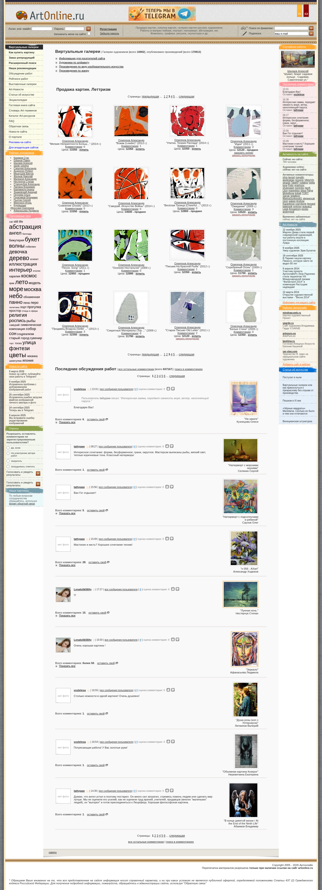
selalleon (295, 196)
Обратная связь (19, 126)
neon (285, 201)
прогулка (34, 307)
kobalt (298, 193)
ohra (285, 177)
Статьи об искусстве (21, 94)
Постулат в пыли (292, 377)
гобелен (30, 246)
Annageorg (295, 209)
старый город (19, 338)
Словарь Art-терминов (23, 110)
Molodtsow (288, 193)
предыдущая (150, 96)
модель (35, 283)
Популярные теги (20, 215)
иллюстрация (23, 264)
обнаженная (32, 297)
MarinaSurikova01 (292, 198)
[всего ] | (164, 369)
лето (21, 282)
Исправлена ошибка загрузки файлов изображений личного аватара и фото (25, 400)
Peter (291, 185)
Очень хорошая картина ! (89, 645)
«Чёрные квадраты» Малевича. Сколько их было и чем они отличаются (298, 411)
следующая (186, 96)
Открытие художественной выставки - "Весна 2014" (298, 296)
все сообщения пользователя (116, 389)
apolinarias (288, 180)
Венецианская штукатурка (297, 421)
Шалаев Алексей (298, 71)
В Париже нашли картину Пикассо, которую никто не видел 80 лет (298, 261)
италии (36, 270)
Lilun (285, 190)
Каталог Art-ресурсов (22, 115)
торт (11, 343)
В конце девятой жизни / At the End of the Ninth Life (241, 822)
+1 (88, 389)
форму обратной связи (22, 503)
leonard (311, 203)
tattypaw (298, 110)
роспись (17, 320)
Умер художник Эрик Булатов (299, 250)
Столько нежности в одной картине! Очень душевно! (106, 696)
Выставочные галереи (23, 84)
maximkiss (294, 190)
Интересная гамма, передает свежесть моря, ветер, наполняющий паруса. (299, 105)
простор (15, 310)
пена (26, 303)
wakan (292, 201)
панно (16, 302)
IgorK (307, 188)
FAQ (11, 121)
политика (14, 307)
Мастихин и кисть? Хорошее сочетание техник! (299, 145)
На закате (251, 418)
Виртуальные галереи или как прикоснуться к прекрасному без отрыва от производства (298, 389)
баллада (26, 233)
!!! (75, 595)
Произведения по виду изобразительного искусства (91, 66)
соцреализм (25, 334)
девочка (18, 251)
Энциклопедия (18, 99)
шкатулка (15, 360)
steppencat (309, 198)
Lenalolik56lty (83, 589)
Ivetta (312, 182)
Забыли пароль (109, 33)
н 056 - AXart (249, 568)
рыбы (31, 321)
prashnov (299, 185)
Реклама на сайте (20, 142)
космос (29, 275)
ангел (15, 233)
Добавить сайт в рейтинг (296, 364)
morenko (299, 188)
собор (31, 329)
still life (18, 221)
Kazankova (289, 203)
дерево (19, 258)
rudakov (303, 182)
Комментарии (73, 146)
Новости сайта (18, 131)
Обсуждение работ (20, 73)
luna (285, 185)
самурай (14, 324)
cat (11, 221)
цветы (17, 355)
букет (32, 239)
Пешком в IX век (292, 400)
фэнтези (19, 348)
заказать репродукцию (243, 155)
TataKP (295, 182)
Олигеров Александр (75, 141)
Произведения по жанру (74, 70)
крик (11, 283)
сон (12, 333)
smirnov (297, 206)
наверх (53, 852)
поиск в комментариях (189, 369)
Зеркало (252, 669)
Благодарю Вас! (291, 92)
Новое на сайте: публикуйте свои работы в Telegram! (25, 375)
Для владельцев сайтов (23, 147)
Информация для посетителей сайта (82, 58)
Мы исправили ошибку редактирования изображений (22, 421)
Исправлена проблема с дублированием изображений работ (22, 387)
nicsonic (299, 180)
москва (32, 289)
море (16, 289)
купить (84, 149)
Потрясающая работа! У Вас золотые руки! (100, 747)
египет (34, 259)
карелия (14, 276)
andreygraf (288, 211)
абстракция (25, 226)
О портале (15, 136)
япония (27, 360)
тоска (18, 343)
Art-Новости (16, 89)
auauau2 (307, 206)
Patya (310, 190)
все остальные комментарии (136, 369)
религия (18, 315)
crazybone (301, 203)
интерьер (20, 270)
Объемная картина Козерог (240, 771)
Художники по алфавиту (74, 62)
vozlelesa (299, 94)
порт (23, 307)
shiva (303, 190)
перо (34, 303)
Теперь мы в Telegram (21, 410)
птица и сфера (30, 311)
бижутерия (16, 240)
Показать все (67, 422)
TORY (305, 193)
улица (29, 342)
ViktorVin (309, 180)
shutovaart (288, 188)
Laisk (285, 209)
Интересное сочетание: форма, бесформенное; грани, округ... (296, 120)
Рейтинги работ (18, 78)
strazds (286, 182)
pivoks (304, 209)
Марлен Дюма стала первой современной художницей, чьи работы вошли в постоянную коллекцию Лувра (298, 237)
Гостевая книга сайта (22, 105)
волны (17, 246)
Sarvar (286, 196)
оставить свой (96, 419)
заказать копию (243, 152)
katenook (287, 206)
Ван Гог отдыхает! (293, 133)
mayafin (300, 177)
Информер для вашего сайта (299, 302)
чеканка (32, 356)
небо (16, 296)
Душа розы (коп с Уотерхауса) (247, 721)
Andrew (300, 201)
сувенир (36, 338)
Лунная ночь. (249, 610)
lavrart (291, 177)
